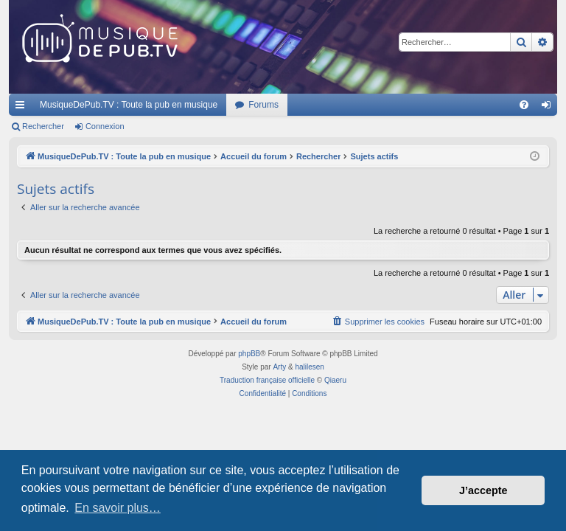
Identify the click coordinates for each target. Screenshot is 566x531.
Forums (263, 105)
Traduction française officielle (267, 380)
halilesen (309, 367)
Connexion (105, 126)
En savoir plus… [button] (117, 508)
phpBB (249, 354)
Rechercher (43, 126)
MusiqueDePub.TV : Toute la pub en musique (128, 105)
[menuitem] (524, 105)
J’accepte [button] (483, 490)
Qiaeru (335, 380)
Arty (279, 367)
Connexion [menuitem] (549, 108)
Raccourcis (23, 108)
